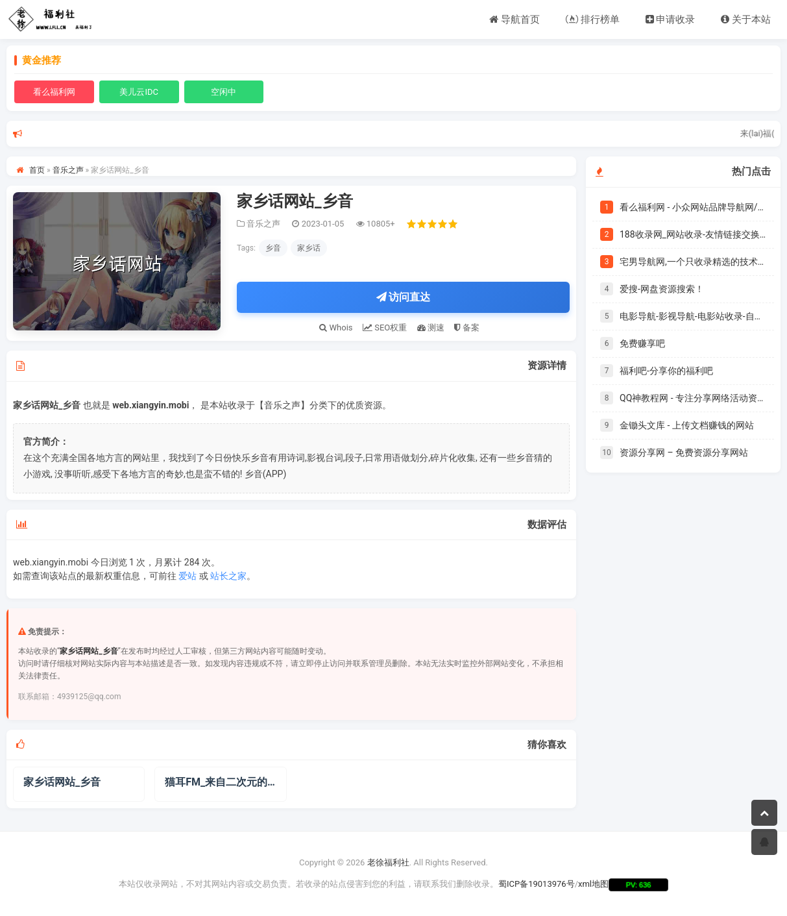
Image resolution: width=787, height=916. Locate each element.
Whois (335, 327)
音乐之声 (68, 170)
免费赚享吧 (642, 343)
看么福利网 (54, 92)
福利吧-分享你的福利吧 (666, 370)
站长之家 (228, 576)
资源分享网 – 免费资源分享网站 (684, 452)
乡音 (273, 248)
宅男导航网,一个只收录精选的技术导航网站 (693, 261)
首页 (37, 170)
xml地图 (593, 884)
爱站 (187, 576)
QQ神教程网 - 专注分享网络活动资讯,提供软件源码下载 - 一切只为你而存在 (693, 398)
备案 (466, 327)
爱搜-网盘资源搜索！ (662, 289)
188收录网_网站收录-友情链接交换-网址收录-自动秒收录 (693, 234)
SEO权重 (385, 327)
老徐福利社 (388, 863)
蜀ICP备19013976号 (536, 884)
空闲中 (223, 92)
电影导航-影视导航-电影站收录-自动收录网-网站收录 (693, 316)
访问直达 (403, 297)
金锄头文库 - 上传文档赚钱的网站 (687, 425)
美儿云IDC (138, 92)
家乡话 (309, 248)
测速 (430, 327)
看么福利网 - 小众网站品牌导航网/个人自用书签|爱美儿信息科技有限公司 (693, 207)
